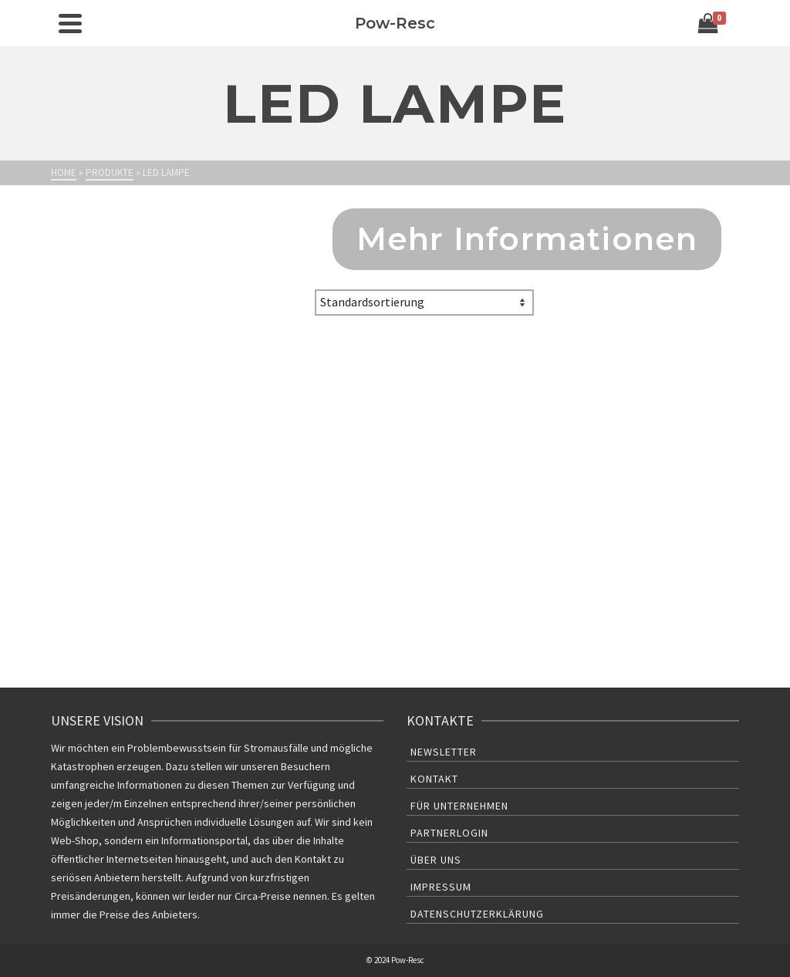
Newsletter (443, 752)
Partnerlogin (449, 833)
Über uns (435, 860)
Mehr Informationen (527, 239)
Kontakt (434, 779)
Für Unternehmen (459, 806)
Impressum (440, 887)
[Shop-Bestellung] (424, 302)
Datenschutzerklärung (477, 914)
